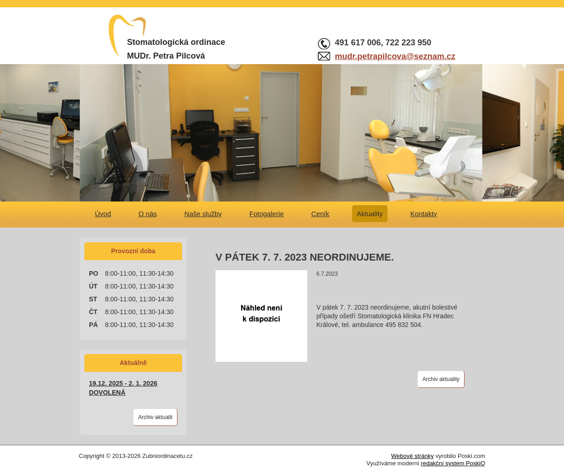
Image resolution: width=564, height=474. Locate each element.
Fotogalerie (266, 214)
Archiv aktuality (440, 379)
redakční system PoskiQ (453, 463)
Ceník (320, 214)
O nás (147, 214)
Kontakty (423, 214)
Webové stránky (412, 455)
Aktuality (370, 214)
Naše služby (203, 214)
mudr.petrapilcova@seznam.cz (395, 56)
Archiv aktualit (155, 417)
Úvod (103, 214)
